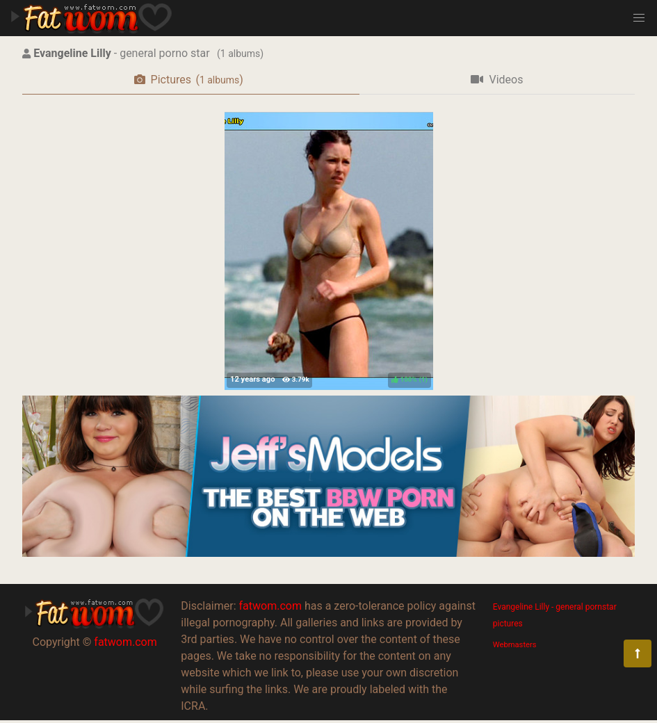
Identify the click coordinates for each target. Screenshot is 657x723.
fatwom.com (125, 642)
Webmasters (515, 644)
